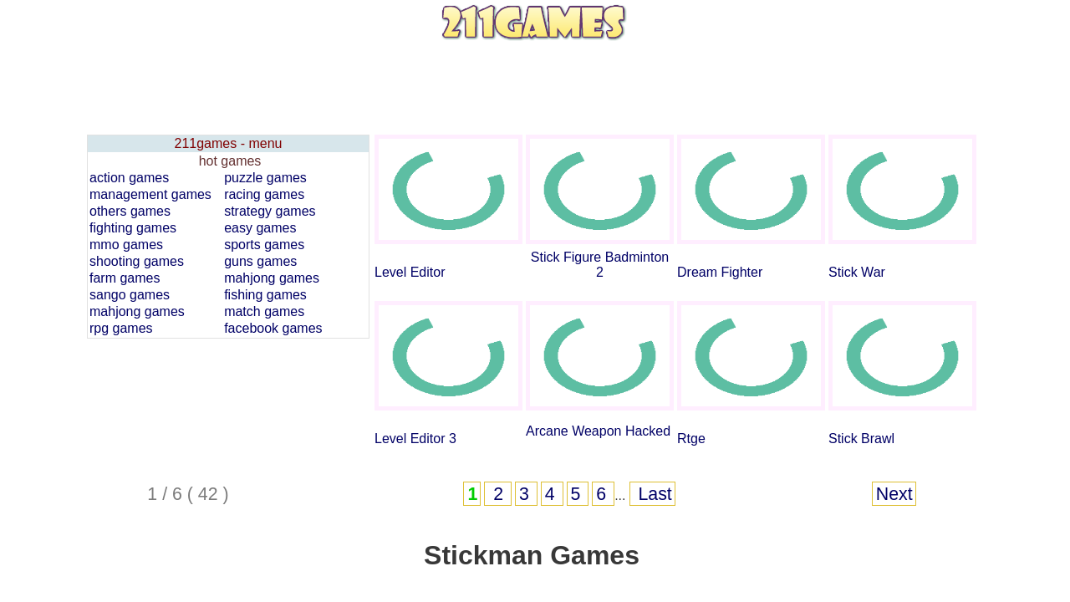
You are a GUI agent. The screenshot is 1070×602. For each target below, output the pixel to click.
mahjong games (271, 278)
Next (894, 494)
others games (130, 211)
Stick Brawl (861, 438)
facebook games (273, 328)
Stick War (856, 272)
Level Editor (410, 272)
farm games (124, 278)
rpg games (121, 328)
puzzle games (265, 178)
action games (129, 178)
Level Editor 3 (415, 438)
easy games (260, 228)
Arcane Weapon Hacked (598, 431)
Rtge (691, 438)
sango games (129, 295)
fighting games (132, 228)
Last (653, 494)
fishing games (265, 295)
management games (150, 194)
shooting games (136, 261)
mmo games (126, 244)
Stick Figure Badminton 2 (600, 264)
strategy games (269, 211)
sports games (264, 244)
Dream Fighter (719, 272)
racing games (264, 194)
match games (264, 311)
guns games (260, 261)
